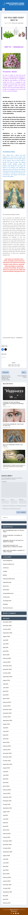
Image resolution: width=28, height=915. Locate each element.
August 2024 (6, 680)
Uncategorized (7, 600)
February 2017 (7, 903)
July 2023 (5, 728)
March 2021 (6, 830)
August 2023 (6, 724)
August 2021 (6, 811)
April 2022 (5, 782)
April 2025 (5, 651)
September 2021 (7, 808)
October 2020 (7, 848)
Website (21, 499)
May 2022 (5, 779)
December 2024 (7, 665)
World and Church (8, 608)
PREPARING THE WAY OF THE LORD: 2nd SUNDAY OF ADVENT (13, 541)
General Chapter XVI (8, 564)
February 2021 (7, 833)
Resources (14, 23)
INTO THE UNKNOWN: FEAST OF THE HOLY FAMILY (13, 531)
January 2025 (6, 662)
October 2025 (7, 629)
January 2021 (6, 837)
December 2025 (7, 622)
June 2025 (6, 644)
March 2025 (6, 655)
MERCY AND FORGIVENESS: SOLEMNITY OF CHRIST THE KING (14, 551)
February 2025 (7, 658)
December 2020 (7, 841)
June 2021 (5, 819)
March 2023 (6, 742)
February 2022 (7, 790)
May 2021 (5, 822)
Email (12, 499)
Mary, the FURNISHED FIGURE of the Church (13, 445)
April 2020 (6, 870)
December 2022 (7, 753)
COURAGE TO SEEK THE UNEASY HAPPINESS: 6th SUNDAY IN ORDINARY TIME (13, 404)
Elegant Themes (14, 909)
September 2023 (7, 720)
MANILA (5, 575)
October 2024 (7, 673)
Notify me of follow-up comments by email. (14, 506)
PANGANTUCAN (7, 582)
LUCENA (5, 571)
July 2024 (5, 684)
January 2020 (6, 881)
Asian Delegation (7, 560)
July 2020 (5, 859)
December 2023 (7, 709)
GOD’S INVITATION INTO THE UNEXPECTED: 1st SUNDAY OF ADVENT (12, 546)
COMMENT (4, 481)
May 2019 (5, 895)
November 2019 (7, 884)
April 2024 (6, 695)
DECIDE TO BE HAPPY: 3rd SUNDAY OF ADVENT (12, 536)
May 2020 (5, 866)
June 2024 (6, 687)
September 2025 (7, 633)
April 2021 (5, 826)
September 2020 (7, 852)
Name (3, 499)
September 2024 (7, 676)
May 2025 (5, 647)
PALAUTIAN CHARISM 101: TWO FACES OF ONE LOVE (13, 424)
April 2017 (5, 899)
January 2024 (6, 706)
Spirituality (20, 23)
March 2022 (6, 786)
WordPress (14, 911)
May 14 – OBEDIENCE (16, 337)
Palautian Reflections (9, 579)
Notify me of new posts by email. (11, 508)
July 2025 (5, 640)
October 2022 (7, 760)
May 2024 (5, 691)
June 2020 (6, 863)
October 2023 (7, 717)
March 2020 (6, 873)
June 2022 (6, 775)
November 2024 (7, 669)
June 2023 (6, 731)
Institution (6, 568)
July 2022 (5, 771)
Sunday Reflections (8, 593)
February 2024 (7, 702)
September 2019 (7, 892)
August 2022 (6, 768)
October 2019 (6, 888)
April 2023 (5, 739)
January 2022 (6, 793)
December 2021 (7, 797)
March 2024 (6, 698)
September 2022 (7, 764)
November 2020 (7, 844)
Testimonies (6, 597)
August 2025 (6, 636)
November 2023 (7, 713)
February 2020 (7, 877)
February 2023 (7, 746)
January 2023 (6, 749)
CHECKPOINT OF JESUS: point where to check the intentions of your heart (14, 466)
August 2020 (6, 855)
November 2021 (7, 801)
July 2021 (5, 815)
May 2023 (5, 735)
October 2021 (6, 804)
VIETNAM (5, 604)
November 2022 (7, 757)
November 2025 (7, 625)
